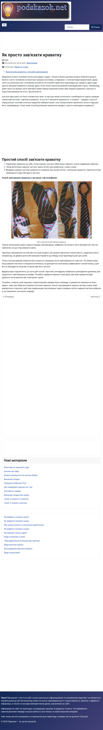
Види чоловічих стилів (14, 537)
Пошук (95, 27)
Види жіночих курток (13, 545)
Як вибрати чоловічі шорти (16, 517)
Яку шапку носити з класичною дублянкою (24, 525)
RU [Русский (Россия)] (11, 25)
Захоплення (31, 63)
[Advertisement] (24, 41)
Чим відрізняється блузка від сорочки (22, 541)
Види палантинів (12, 552)
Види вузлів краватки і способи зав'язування (27, 72)
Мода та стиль (21, 67)
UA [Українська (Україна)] (4, 25)
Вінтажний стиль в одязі (15, 533)
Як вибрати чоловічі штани (16, 529)
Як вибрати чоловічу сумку (16, 521)
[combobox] (77, 27)
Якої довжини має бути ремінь (18, 549)
